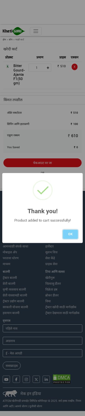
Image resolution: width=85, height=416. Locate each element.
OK (70, 234)
